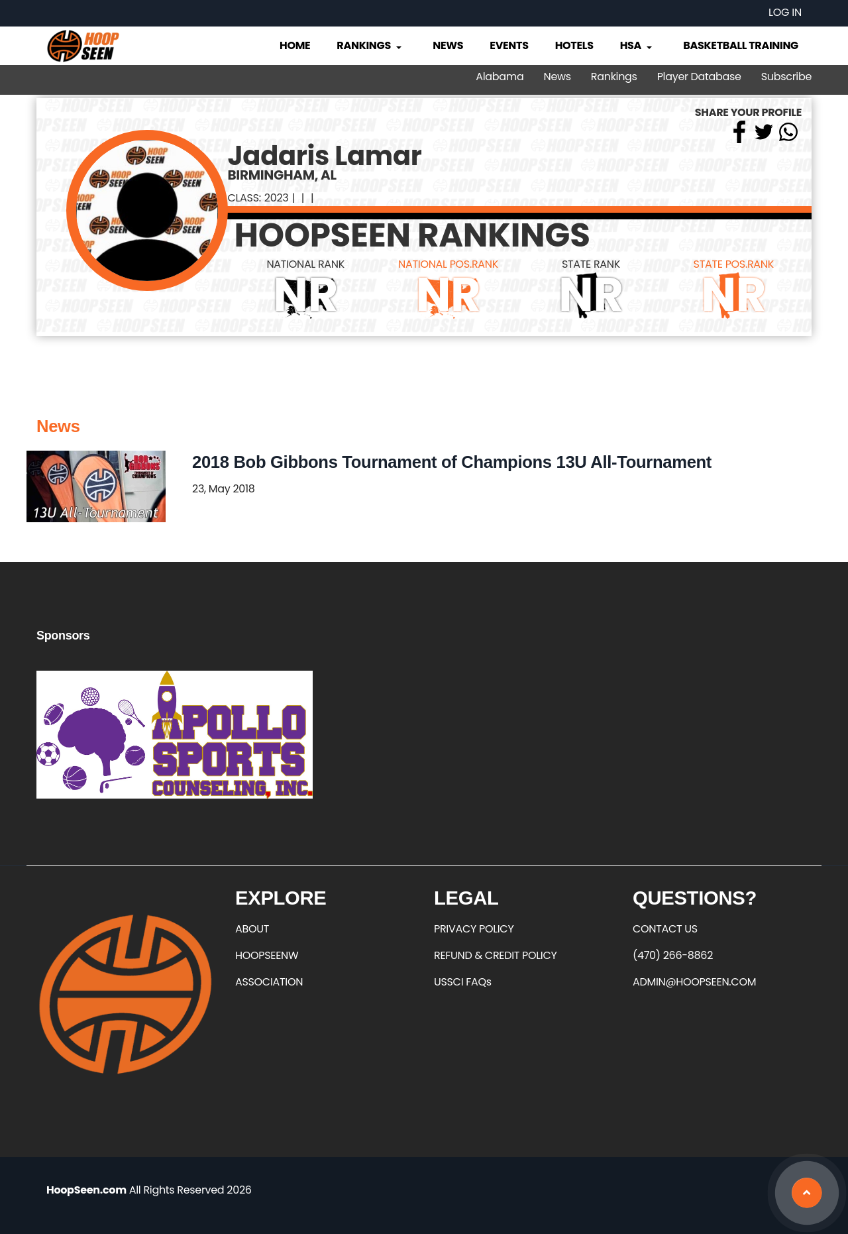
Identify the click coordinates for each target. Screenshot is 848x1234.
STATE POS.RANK (734, 264)
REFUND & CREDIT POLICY (495, 955)
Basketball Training (740, 45)
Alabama (499, 76)
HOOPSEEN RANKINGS (412, 235)
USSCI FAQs (463, 981)
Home (295, 45)
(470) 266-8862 (673, 955)
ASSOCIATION (269, 981)
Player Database (699, 76)
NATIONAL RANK (305, 264)
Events (509, 45)
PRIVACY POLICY (473, 928)
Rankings (370, 45)
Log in (785, 12)
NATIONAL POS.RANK (448, 264)
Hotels (574, 45)
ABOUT (252, 928)
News (448, 45)
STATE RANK (591, 264)
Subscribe (786, 76)
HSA (637, 45)
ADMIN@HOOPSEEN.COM (694, 981)
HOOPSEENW (266, 955)
